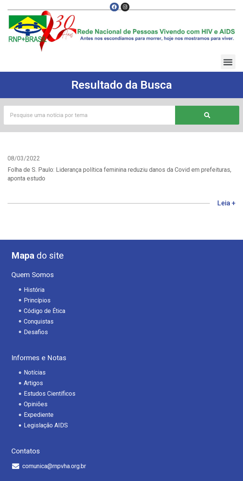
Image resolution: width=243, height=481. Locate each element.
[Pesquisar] (207, 115)
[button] (228, 61)
